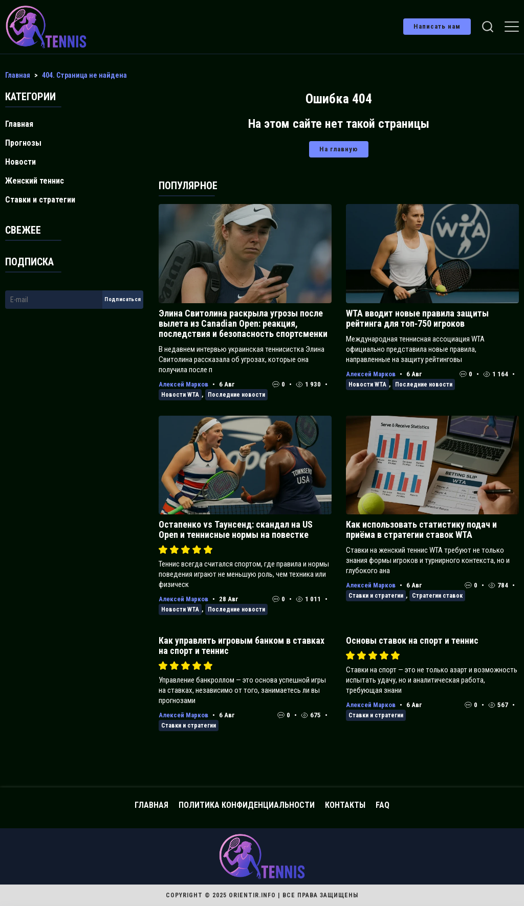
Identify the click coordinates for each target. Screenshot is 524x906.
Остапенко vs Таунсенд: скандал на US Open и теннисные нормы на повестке (236, 529)
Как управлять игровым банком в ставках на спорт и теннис (241, 645)
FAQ (382, 805)
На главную (338, 149)
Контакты (345, 805)
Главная (19, 124)
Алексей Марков (183, 384)
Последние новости (236, 394)
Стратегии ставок (437, 595)
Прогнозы (23, 143)
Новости (20, 162)
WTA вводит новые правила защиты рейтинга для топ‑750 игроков (417, 318)
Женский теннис (34, 181)
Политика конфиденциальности (247, 805)
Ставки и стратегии (375, 595)
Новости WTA (180, 394)
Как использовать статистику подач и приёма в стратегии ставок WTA (421, 529)
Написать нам (437, 26)
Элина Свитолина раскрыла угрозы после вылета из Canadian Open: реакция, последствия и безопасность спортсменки (243, 323)
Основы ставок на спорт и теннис (412, 640)
